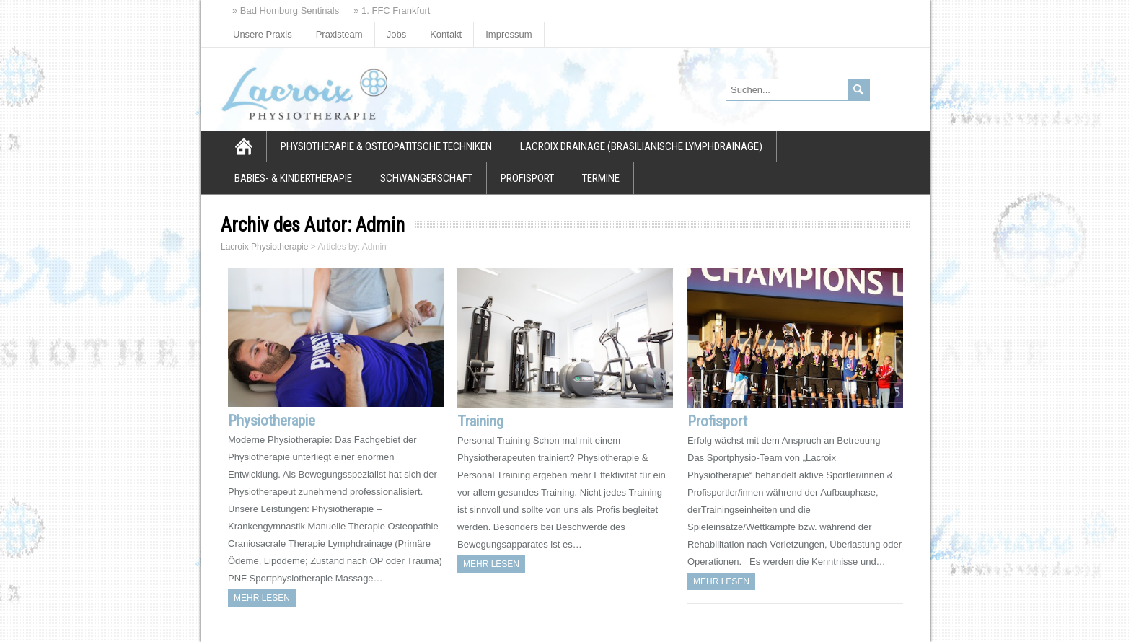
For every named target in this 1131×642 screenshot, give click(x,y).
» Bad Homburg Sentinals (285, 10)
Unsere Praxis (262, 34)
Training (480, 421)
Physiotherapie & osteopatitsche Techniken (386, 146)
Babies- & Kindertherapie (293, 178)
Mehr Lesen (262, 598)
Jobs (396, 34)
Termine (601, 178)
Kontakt (446, 34)
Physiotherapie (271, 420)
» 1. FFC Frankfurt (391, 10)
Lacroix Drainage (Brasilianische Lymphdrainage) (641, 146)
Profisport (527, 178)
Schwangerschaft (426, 178)
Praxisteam (339, 34)
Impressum (508, 34)
